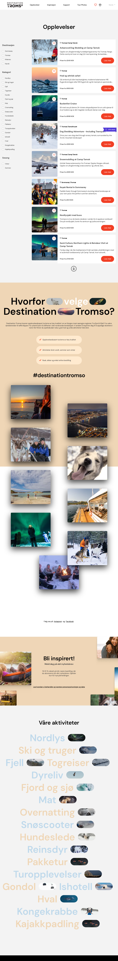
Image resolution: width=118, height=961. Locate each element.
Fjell (6, 87)
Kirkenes (8, 59)
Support (66, 5)
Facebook (70, 621)
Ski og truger (9, 82)
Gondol (7, 133)
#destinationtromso (59, 375)
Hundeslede (9, 116)
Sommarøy (9, 51)
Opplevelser (35, 5)
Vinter (7, 164)
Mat (6, 103)
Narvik (7, 64)
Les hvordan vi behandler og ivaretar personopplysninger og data (59, 687)
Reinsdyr (8, 120)
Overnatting (9, 107)
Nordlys (7, 78)
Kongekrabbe (9, 145)
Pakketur (8, 124)
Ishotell (7, 137)
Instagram (58, 621)
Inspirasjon (51, 5)
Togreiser (8, 91)
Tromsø (7, 55)
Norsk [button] (111, 5)
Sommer (8, 168)
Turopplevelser (10, 128)
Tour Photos (82, 5)
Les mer (107, 60)
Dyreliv (7, 95)
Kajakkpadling (10, 149)
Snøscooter (9, 112)
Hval (6, 141)
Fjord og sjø (9, 99)
